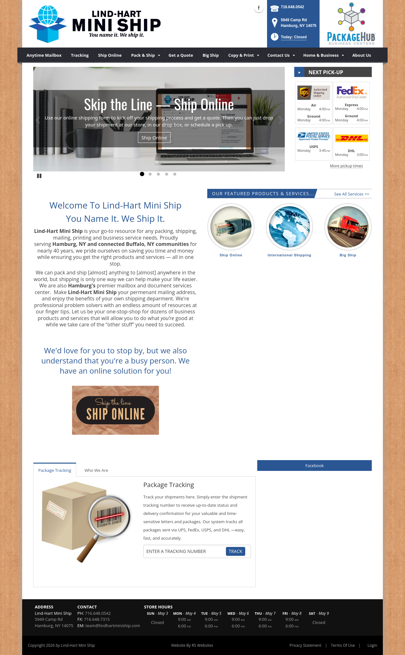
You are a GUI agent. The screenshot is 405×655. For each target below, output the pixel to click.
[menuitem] (44, 55)
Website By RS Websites (192, 645)
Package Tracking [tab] (54, 470)
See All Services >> (351, 194)
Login (372, 645)
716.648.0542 (292, 7)
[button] (288, 39)
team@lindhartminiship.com (112, 625)
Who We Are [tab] (96, 470)
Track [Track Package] (235, 551)
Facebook (314, 465)
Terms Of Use (343, 645)
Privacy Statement (305, 645)
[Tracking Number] (186, 551)
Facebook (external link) (259, 7)
